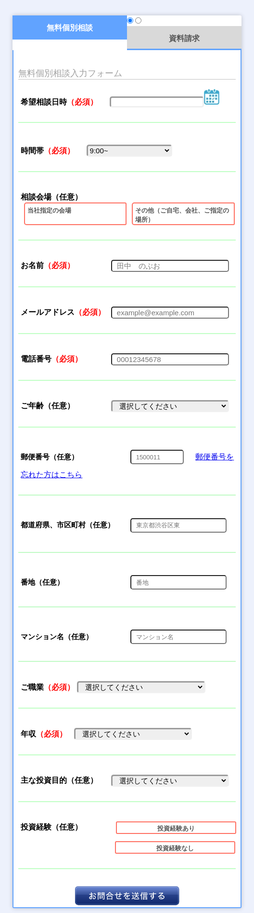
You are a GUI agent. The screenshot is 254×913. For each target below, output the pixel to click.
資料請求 (184, 38)
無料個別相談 (70, 27)
